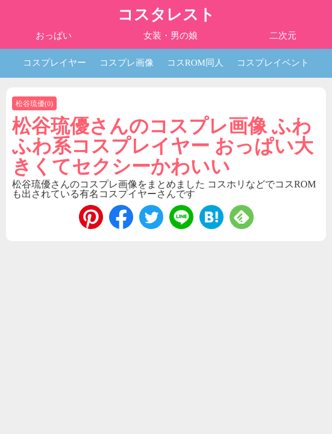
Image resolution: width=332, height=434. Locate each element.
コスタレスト (166, 15)
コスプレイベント (273, 63)
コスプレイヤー (54, 63)
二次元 (282, 35)
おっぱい (54, 35)
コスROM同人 (195, 63)
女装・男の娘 (170, 35)
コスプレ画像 (126, 63)
